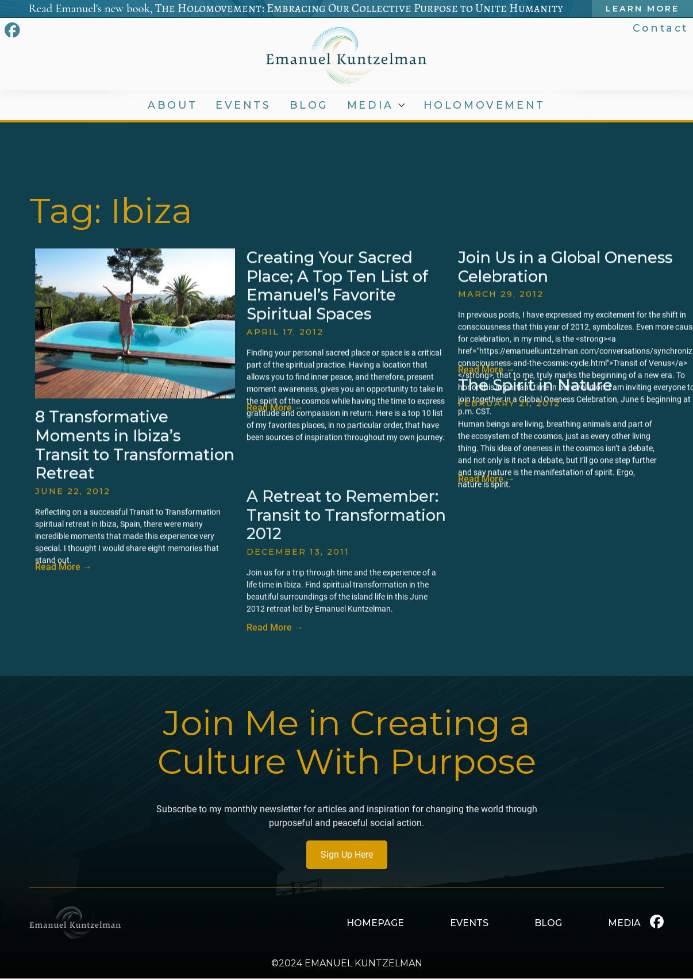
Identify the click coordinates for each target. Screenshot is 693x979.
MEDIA (372, 105)
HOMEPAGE (375, 922)
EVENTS (244, 105)
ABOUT (173, 105)
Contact (661, 27)
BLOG (310, 105)
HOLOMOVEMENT (485, 105)
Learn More (644, 8)
